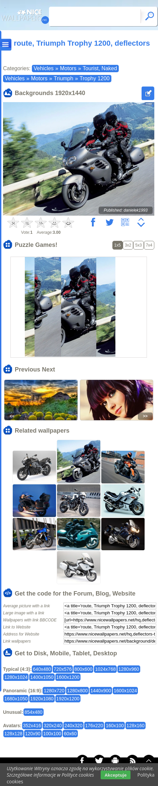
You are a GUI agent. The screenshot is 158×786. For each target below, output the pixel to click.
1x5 (117, 245)
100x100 (52, 733)
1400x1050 (41, 677)
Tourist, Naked (100, 68)
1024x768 (105, 669)
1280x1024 (16, 677)
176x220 (94, 725)
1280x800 (77, 690)
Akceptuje (115, 775)
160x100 (115, 725)
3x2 (128, 245)
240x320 (73, 725)
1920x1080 (41, 698)
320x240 (53, 725)
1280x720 (54, 690)
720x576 (63, 669)
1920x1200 (68, 698)
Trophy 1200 (94, 78)
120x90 (33, 733)
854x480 (33, 712)
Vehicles (44, 68)
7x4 (149, 245)
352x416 (32, 725)
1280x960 (128, 669)
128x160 (135, 725)
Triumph (63, 78)
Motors (68, 68)
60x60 (70, 733)
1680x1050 (16, 698)
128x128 (13, 733)
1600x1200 (68, 677)
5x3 (138, 245)
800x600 (83, 669)
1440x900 (101, 690)
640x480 (42, 669)
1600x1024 (125, 690)
